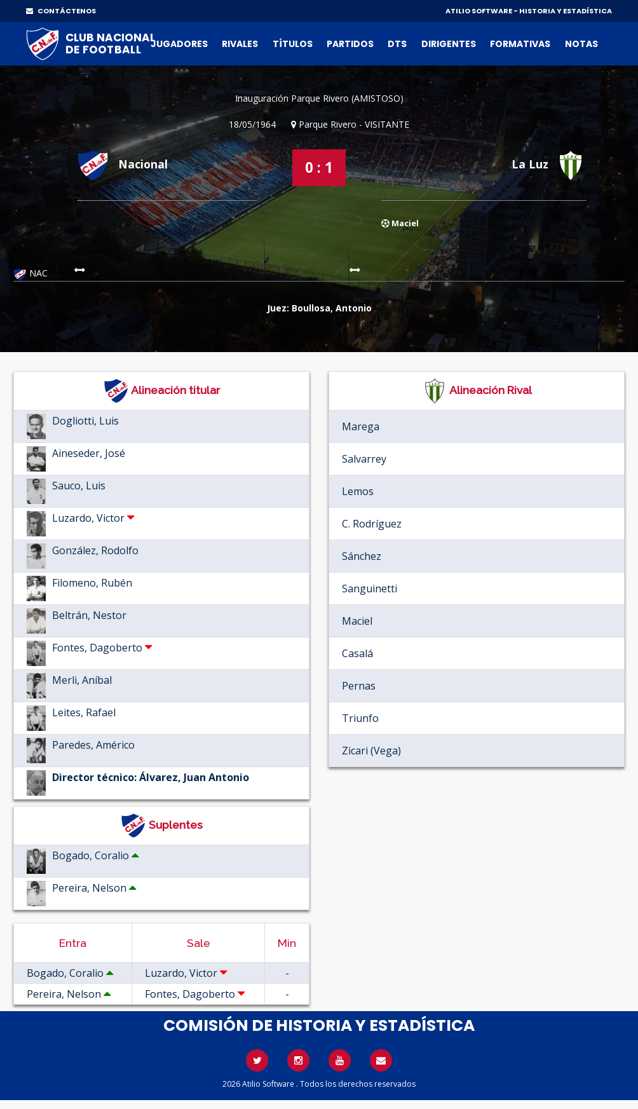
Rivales (240, 43)
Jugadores (179, 43)
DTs (397, 43)
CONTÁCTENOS (61, 11)
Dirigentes (448, 43)
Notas (581, 43)
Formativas (520, 43)
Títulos (293, 43)
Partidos (350, 43)
